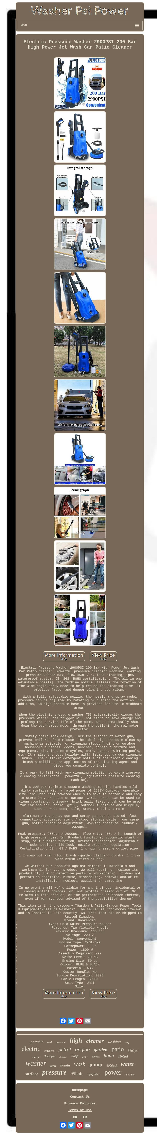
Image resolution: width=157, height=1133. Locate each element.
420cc (85, 1057)
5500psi (133, 1050)
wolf (127, 1042)
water (127, 1064)
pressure (54, 1072)
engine (82, 1049)
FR (85, 1117)
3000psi (96, 1056)
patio (118, 1049)
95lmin (77, 1073)
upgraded (93, 1074)
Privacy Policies (80, 1103)
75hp (74, 1056)
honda (65, 1065)
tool (49, 1042)
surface (31, 1074)
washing (114, 1042)
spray (53, 1065)
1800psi (123, 1056)
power (112, 1072)
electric (31, 1048)
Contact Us (80, 1097)
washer (36, 1063)
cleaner (95, 1041)
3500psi (49, 1056)
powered (61, 1042)
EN (75, 1117)
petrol (64, 1049)
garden (100, 1049)
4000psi (111, 1065)
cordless (49, 1050)
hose (109, 1056)
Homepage (80, 1090)
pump (96, 1064)
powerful (36, 1057)
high (76, 1040)
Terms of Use (80, 1110)
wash (79, 1064)
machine (130, 1074)
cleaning (62, 1057)
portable (37, 1042)
